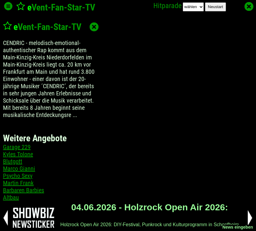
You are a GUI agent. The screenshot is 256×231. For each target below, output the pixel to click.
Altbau (11, 197)
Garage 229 (17, 147)
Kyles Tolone (18, 154)
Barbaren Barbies (23, 190)
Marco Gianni (19, 168)
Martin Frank (18, 183)
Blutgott (12, 161)
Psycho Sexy (17, 175)
